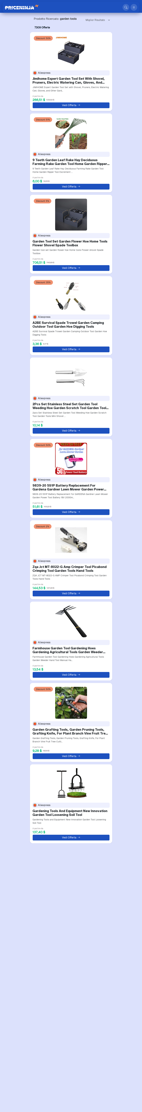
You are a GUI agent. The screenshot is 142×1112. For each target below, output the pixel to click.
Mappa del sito (27, 1071)
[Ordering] (97, 20)
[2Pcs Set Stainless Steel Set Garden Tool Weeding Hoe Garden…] (71, 376)
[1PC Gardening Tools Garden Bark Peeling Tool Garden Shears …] (71, 864)
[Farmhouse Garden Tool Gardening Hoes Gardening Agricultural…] (71, 620)
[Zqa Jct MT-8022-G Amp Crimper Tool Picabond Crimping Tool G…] (71, 539)
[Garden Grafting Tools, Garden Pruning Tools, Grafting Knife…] (71, 702)
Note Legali (52, 1071)
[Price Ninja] (22, 7)
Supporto (24, 1068)
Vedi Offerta (71, 105)
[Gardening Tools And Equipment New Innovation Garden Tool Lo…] (71, 783)
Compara (24, 1064)
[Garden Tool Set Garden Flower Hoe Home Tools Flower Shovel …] (71, 214)
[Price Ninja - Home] (84, 1050)
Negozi (23, 1060)
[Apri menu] (134, 7)
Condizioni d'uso (54, 1075)
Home (22, 1056)
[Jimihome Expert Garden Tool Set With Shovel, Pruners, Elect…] (71, 51)
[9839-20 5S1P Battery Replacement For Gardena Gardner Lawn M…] (71, 458)
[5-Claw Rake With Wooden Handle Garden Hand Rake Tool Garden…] (71, 946)
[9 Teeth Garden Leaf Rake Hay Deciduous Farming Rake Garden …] (71, 132)
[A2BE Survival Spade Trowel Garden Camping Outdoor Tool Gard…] (71, 295)
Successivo (91, 1023)
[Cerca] (126, 7)
